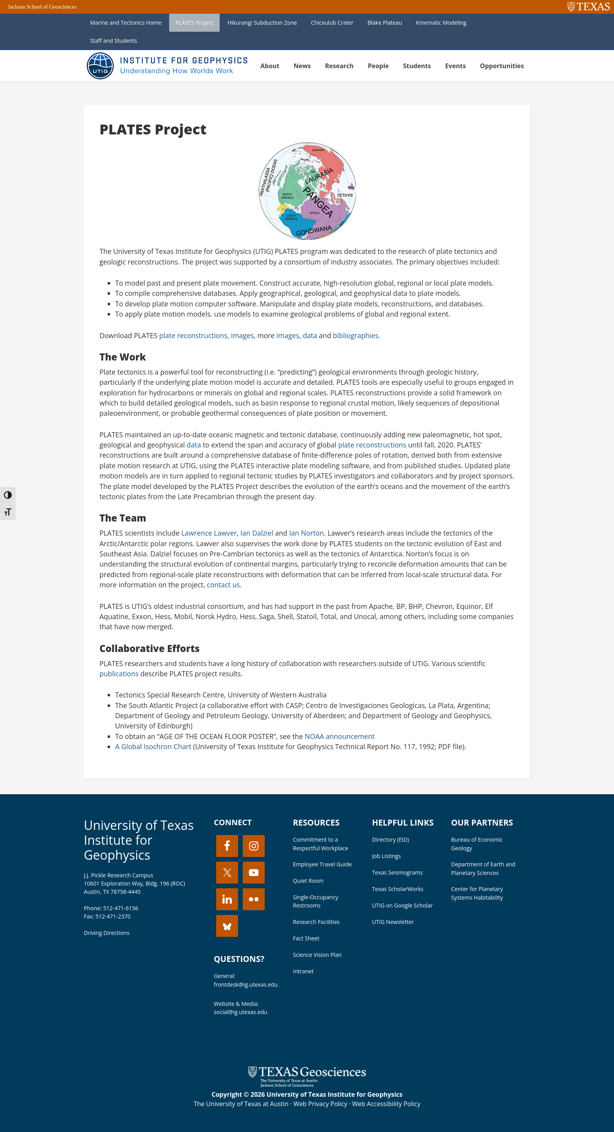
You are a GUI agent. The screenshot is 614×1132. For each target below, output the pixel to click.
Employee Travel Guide (322, 864)
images (242, 335)
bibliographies (355, 335)
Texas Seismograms (397, 872)
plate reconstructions (193, 335)
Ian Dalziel (256, 533)
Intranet (303, 971)
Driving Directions (107, 932)
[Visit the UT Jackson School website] (307, 1085)
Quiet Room (308, 880)
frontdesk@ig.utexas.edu (246, 984)
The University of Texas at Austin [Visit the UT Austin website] (240, 1103)
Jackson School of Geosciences (42, 7)
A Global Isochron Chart (153, 746)
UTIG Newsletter (393, 922)
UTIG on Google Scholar (402, 905)
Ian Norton (306, 533)
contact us (223, 584)
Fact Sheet (306, 938)
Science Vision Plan (317, 954)
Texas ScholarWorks (397, 889)
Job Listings (386, 856)
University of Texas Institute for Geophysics (139, 840)
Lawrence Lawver (209, 533)
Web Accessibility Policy (386, 1103)
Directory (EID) (390, 839)
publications (119, 673)
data (310, 335)
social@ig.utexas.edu (240, 1012)
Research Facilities (316, 922)
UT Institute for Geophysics (166, 66)
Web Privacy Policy (320, 1103)
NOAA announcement (340, 736)
